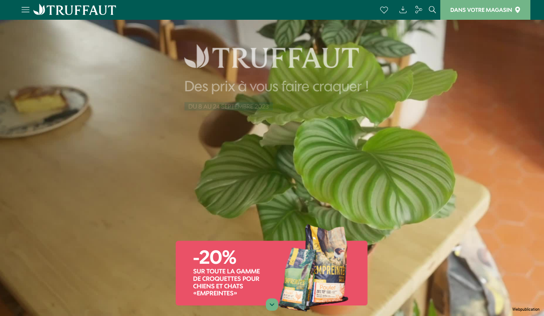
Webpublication (526, 309)
